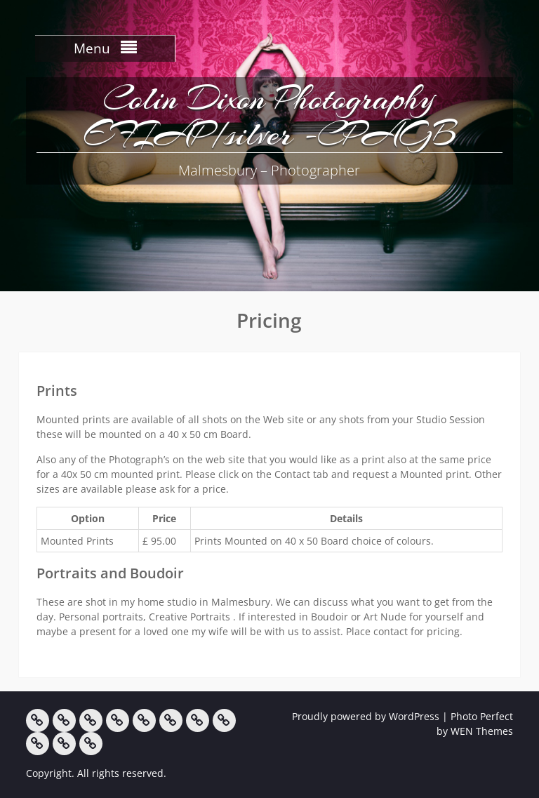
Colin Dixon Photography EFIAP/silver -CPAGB (269, 116)
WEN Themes (482, 731)
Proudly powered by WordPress (365, 716)
